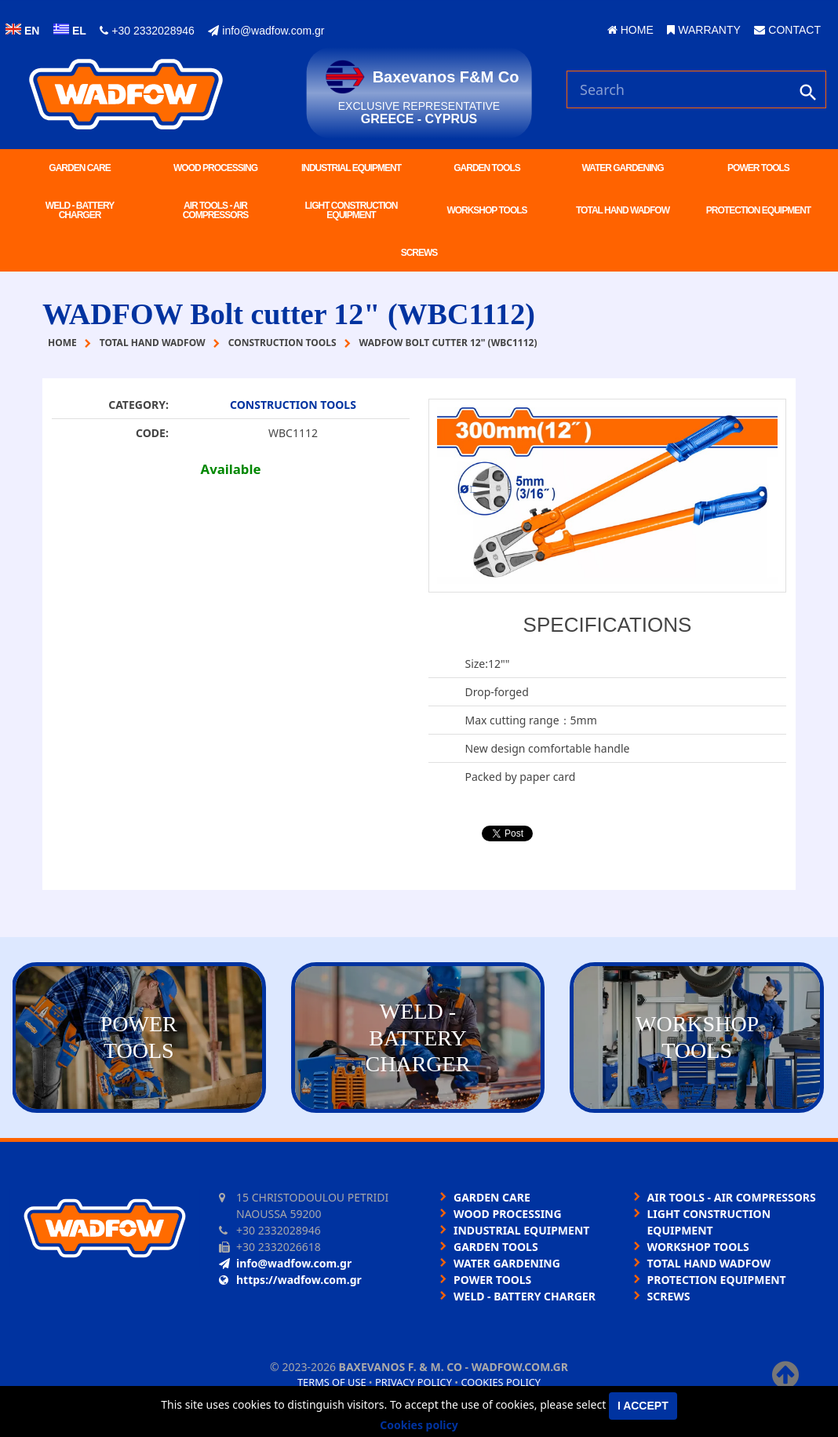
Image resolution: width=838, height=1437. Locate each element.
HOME (630, 30)
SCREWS (419, 252)
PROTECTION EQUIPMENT (758, 210)
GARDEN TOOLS (486, 167)
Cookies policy (501, 1382)
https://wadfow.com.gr (290, 1279)
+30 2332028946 (147, 30)
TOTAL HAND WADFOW (622, 210)
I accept (643, 1405)
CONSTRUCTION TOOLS (293, 404)
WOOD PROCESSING (215, 167)
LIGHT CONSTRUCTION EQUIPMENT (351, 210)
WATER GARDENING (622, 167)
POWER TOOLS (758, 167)
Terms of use (331, 1382)
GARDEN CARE (79, 167)
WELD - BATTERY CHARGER (80, 210)
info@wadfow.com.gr (266, 30)
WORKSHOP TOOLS (486, 210)
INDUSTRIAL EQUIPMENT (351, 167)
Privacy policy (413, 1382)
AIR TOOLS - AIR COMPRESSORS (216, 210)
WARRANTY (703, 30)
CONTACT (787, 30)
